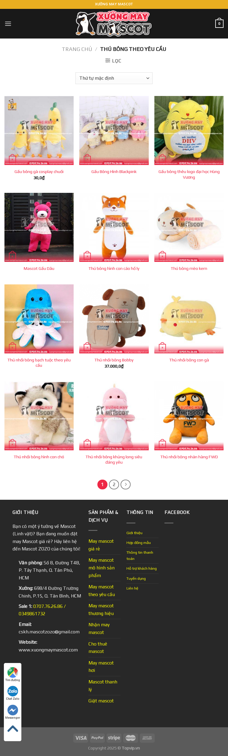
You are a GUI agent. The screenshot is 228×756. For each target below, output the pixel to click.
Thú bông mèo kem (189, 268)
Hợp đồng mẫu (138, 542)
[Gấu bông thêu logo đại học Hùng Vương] (189, 130)
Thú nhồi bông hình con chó (39, 456)
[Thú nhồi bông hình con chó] (39, 415)
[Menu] (8, 23)
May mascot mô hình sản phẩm (101, 567)
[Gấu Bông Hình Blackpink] (113, 130)
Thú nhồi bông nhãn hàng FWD (189, 456)
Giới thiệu (134, 533)
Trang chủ (77, 49)
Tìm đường (12, 674)
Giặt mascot (101, 701)
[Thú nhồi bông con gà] (189, 318)
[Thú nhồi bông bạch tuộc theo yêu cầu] (39, 318)
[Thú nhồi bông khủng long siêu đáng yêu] (113, 415)
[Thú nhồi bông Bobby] (113, 318)
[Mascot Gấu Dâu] (39, 227)
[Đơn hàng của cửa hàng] (114, 78)
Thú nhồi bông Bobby (114, 360)
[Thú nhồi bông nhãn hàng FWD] (189, 415)
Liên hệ (132, 588)
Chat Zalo (12, 693)
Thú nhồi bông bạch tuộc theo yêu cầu (39, 363)
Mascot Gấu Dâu (39, 268)
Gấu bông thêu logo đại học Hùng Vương (189, 174)
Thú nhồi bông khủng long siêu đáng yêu (114, 459)
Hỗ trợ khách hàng (141, 568)
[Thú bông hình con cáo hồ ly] (113, 227)
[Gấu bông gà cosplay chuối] (39, 130)
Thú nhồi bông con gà (189, 360)
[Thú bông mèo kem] (189, 227)
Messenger (12, 712)
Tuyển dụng (136, 578)
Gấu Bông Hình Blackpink (114, 171)
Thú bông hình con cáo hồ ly (114, 268)
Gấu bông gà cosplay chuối (39, 171)
